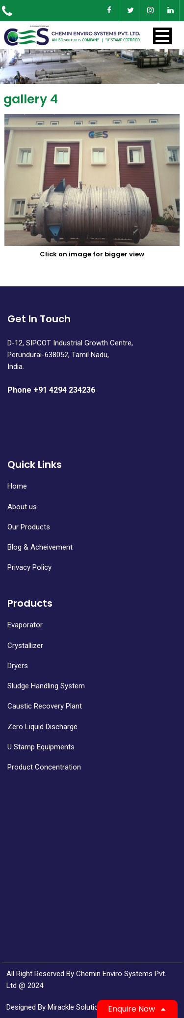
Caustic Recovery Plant (44, 706)
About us (22, 506)
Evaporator (25, 624)
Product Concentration (44, 767)
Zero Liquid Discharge (42, 726)
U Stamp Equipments (41, 746)
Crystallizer (25, 645)
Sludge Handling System (46, 685)
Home (17, 486)
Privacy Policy (29, 567)
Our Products (28, 527)
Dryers (17, 665)
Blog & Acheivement (40, 547)
